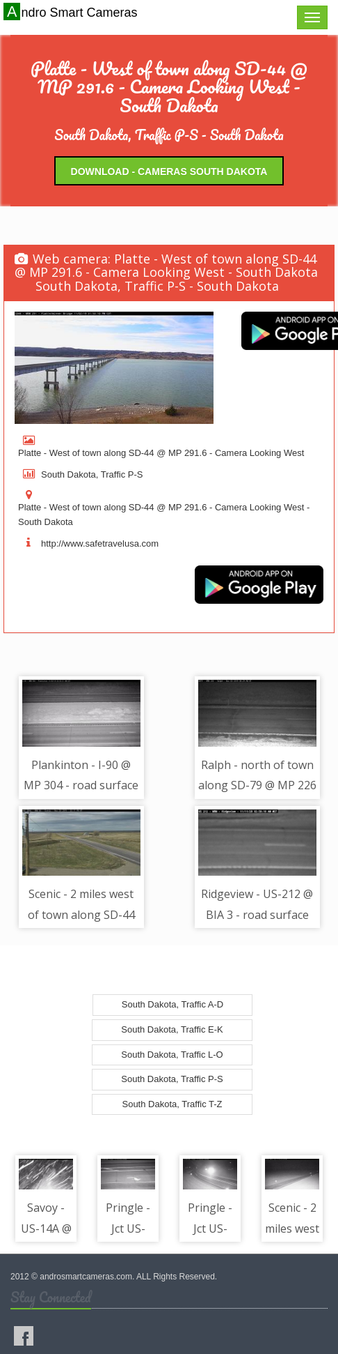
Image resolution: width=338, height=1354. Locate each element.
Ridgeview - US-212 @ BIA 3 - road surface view (257, 914)
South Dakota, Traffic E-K (172, 1029)
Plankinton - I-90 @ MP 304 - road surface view (81, 785)
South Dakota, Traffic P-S (172, 1079)
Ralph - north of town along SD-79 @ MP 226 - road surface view (257, 785)
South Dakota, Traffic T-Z (172, 1104)
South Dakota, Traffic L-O (172, 1054)
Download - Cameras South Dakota (169, 171)
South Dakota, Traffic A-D (172, 1004)
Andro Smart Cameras (72, 11)
